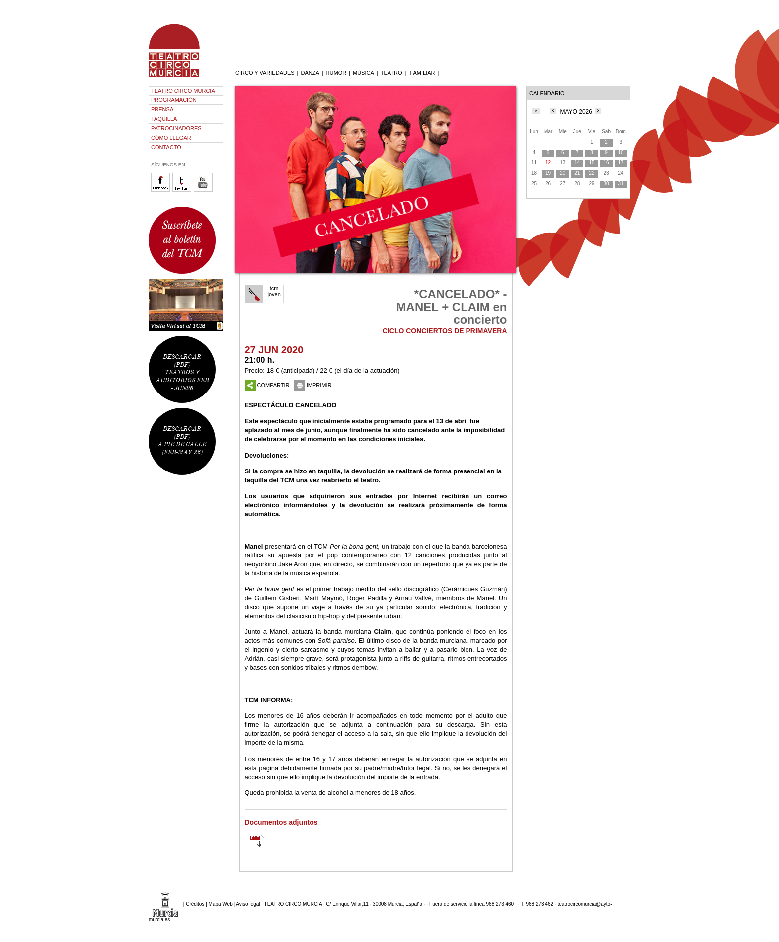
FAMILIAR (422, 73)
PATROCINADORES (176, 128)
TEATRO (391, 73)
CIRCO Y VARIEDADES (265, 73)
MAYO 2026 (576, 111)
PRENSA (162, 109)
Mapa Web (221, 904)
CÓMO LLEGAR (171, 138)
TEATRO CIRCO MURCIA (183, 91)
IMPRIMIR (313, 385)
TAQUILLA (164, 119)
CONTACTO (166, 147)
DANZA (310, 73)
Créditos (195, 904)
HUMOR (336, 73)
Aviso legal (248, 904)
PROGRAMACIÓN (174, 100)
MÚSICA (363, 73)
